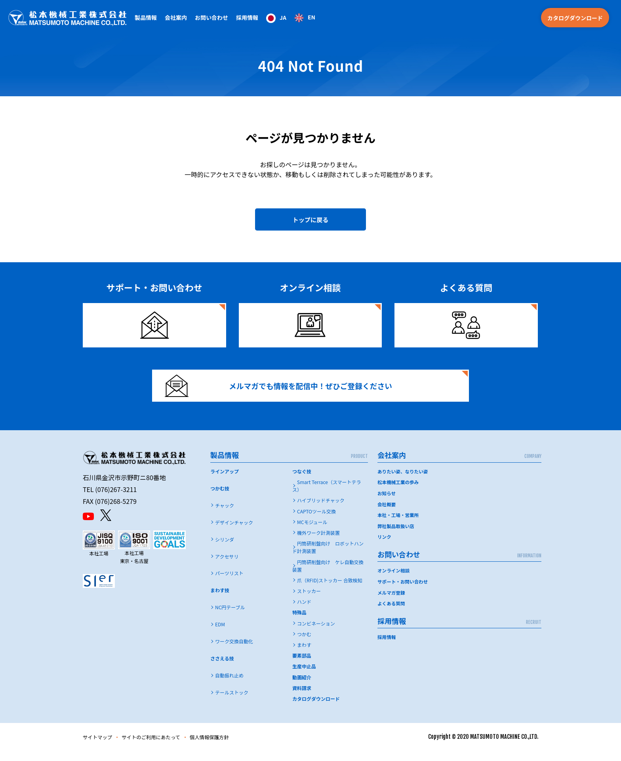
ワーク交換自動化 (234, 651)
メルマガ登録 (391, 601)
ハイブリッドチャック (321, 510)
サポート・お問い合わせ (403, 590)
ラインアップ (224, 481)
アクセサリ (226, 566)
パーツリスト (229, 583)
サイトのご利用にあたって (159, 747)
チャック (224, 515)
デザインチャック (234, 532)
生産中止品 (304, 676)
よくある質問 (391, 611)
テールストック (231, 702)
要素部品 (301, 665)
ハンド (304, 611)
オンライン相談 (394, 579)
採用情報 (247, 17)
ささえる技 (222, 668)
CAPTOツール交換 (316, 521)
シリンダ (224, 549)
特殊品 (299, 622)
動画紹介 (301, 687)
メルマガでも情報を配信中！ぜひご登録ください (285, 392)
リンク (384, 546)
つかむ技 (219, 498)
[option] (304, 18)
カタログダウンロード (575, 18)
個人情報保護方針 (223, 747)
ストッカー (309, 601)
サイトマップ (99, 747)
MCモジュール (312, 532)
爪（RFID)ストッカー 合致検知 (329, 590)
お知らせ (386, 503)
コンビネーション (316, 633)
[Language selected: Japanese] (290, 17)
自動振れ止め (229, 685)
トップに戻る (310, 221)
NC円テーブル (230, 617)
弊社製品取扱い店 (396, 535)
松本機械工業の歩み (398, 492)
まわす (304, 655)
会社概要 (386, 513)
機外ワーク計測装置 (318, 543)
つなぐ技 (301, 481)
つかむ (304, 644)
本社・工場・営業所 (398, 524)
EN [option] (311, 17)
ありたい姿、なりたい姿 (403, 481)
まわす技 (219, 600)
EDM (220, 634)
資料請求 (301, 698)
